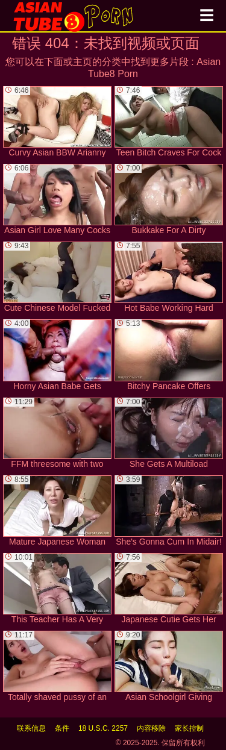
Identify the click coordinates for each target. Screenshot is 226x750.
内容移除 (151, 728)
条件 (62, 728)
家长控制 (189, 728)
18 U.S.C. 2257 (103, 728)
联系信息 (31, 728)
